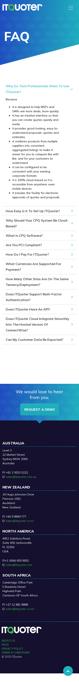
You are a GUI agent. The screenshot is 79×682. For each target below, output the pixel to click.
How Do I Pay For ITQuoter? (27, 254)
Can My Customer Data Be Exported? (34, 340)
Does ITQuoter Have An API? (28, 309)
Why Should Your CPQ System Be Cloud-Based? (37, 223)
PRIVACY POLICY (12, 648)
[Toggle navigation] (71, 8)
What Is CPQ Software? (24, 235)
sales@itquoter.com (19, 565)
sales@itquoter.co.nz (20, 521)
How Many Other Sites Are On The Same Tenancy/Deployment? (37, 282)
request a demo (39, 409)
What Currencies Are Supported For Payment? (33, 267)
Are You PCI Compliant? (24, 245)
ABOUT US (8, 640)
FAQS (5, 644)
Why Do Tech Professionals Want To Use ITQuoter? (37, 89)
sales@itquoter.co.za (20, 609)
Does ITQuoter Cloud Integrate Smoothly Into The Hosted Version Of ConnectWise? (37, 324)
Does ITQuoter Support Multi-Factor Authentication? (34, 297)
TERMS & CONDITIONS (16, 652)
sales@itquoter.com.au (21, 477)
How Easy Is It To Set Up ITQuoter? (33, 211)
